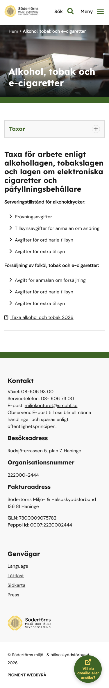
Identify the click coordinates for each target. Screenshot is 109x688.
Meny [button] (92, 11)
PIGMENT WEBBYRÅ (27, 675)
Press (13, 595)
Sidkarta (16, 585)
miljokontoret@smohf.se (51, 405)
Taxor (17, 128)
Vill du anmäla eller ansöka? (89, 669)
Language (18, 566)
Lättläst (16, 576)
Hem (13, 31)
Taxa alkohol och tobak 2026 (39, 317)
